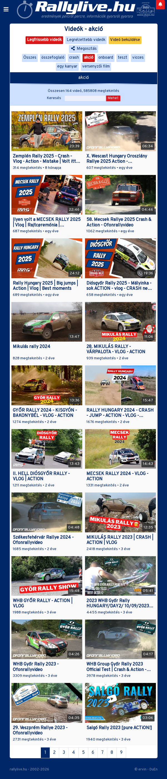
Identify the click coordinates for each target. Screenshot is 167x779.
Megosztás (83, 48)
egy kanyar (67, 66)
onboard (105, 57)
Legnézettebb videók (86, 40)
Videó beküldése (125, 40)
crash (74, 57)
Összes (29, 57)
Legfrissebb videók (44, 40)
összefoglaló (52, 57)
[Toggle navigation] (6, 9)
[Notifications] (160, 4)
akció (88, 57)
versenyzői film (96, 66)
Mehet (113, 98)
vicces (138, 57)
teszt (122, 57)
